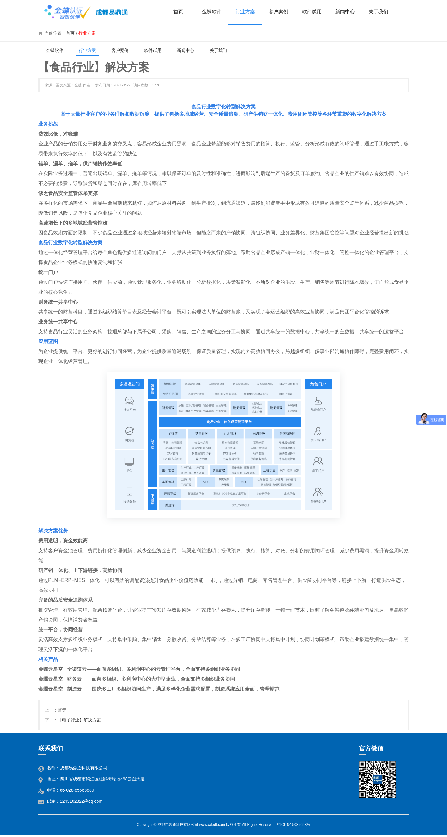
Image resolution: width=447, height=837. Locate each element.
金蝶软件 (54, 50)
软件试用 (152, 50)
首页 (70, 33)
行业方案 (87, 33)
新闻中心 (185, 50)
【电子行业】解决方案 (79, 719)
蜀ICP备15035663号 (293, 824)
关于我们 (218, 50)
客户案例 (120, 50)
